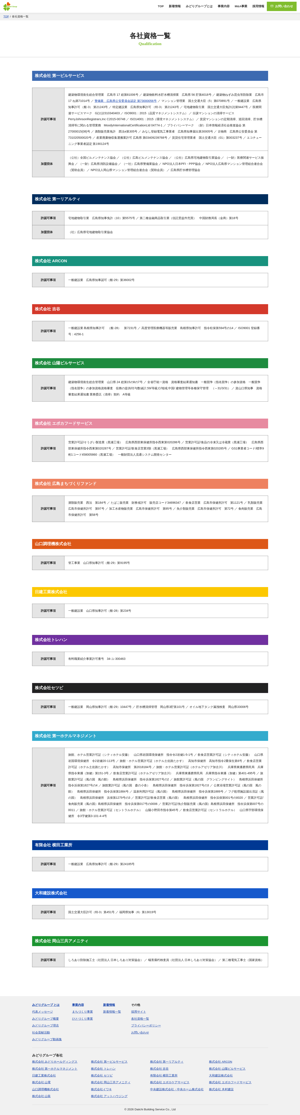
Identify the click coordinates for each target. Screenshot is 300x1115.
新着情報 (175, 6)
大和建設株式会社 (221, 1075)
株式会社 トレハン (103, 1068)
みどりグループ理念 (45, 1025)
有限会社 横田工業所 (164, 1075)
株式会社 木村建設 (221, 1089)
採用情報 (258, 6)
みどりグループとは (199, 6)
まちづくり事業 (82, 1011)
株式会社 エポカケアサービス (170, 1082)
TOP (161, 6)
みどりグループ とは (46, 1005)
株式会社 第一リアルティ (167, 1061)
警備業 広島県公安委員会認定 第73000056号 (126, 101)
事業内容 (224, 6)
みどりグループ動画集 (47, 1039)
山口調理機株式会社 (45, 1089)
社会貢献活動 (41, 1032)
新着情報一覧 (112, 1011)
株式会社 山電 (41, 1082)
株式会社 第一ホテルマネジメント (55, 1068)
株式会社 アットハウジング (109, 1096)
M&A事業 (241, 6)
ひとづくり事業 (82, 1018)
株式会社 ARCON (220, 1061)
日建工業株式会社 (44, 1075)
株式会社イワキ (101, 1089)
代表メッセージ (42, 1011)
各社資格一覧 (140, 1018)
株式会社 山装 (41, 1096)
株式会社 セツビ (102, 1075)
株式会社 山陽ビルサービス (227, 1068)
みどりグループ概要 (45, 1018)
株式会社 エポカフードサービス (230, 1082)
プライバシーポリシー (146, 1025)
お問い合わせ (281, 6)
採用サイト (138, 1011)
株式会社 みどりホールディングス (55, 1061)
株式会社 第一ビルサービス (109, 1061)
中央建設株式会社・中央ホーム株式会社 (177, 1089)
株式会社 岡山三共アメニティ (111, 1082)
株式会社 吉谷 (159, 1068)
